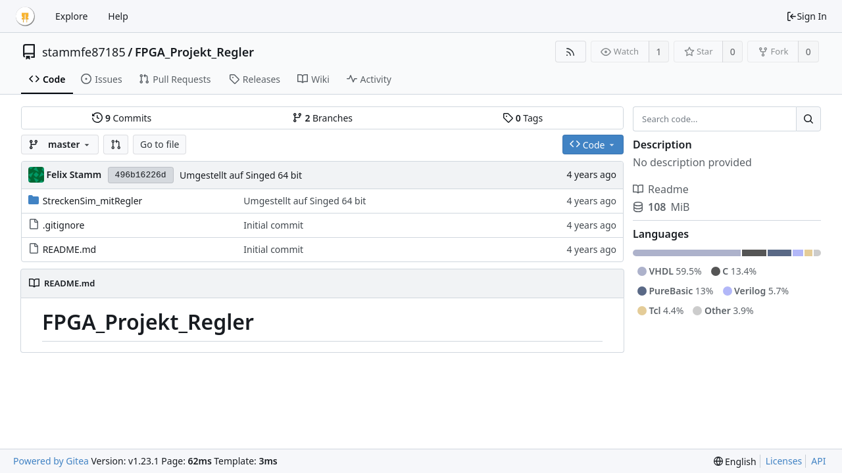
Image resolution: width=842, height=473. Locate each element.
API (818, 461)
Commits (121, 118)
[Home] (25, 16)
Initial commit (273, 225)
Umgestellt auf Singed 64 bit (241, 175)
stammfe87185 (84, 51)
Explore (71, 16)
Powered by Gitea (51, 461)
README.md (70, 249)
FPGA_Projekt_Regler (194, 51)
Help (118, 16)
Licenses (784, 461)
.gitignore (64, 225)
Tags (523, 118)
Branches (322, 118)
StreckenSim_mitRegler (93, 200)
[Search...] (808, 118)
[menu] (735, 461)
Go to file (159, 144)
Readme (661, 189)
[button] (115, 144)
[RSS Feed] (570, 51)
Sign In (806, 16)
